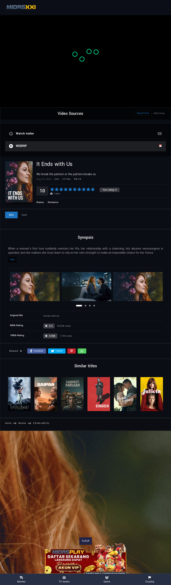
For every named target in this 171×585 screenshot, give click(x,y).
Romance (53, 202)
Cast (24, 215)
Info (11, 215)
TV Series (64, 579)
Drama (40, 202)
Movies (21, 579)
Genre (107, 579)
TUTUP (86, 541)
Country (149, 579)
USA (12, 259)
